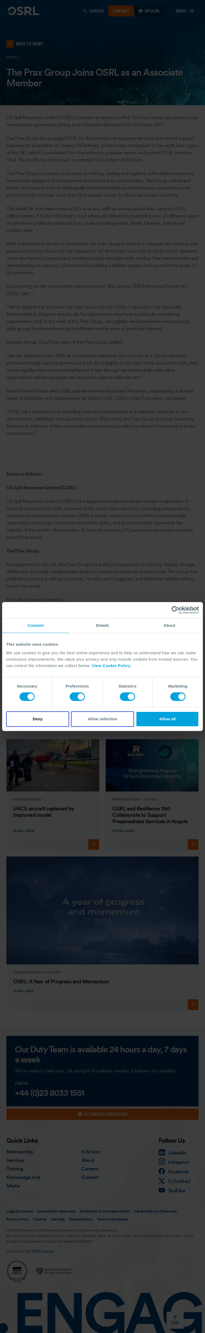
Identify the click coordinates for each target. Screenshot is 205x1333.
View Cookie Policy (111, 665)
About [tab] (169, 625)
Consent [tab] (35, 625)
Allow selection (102, 719)
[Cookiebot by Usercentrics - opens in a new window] (175, 610)
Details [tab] (102, 625)
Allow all (167, 719)
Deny (37, 719)
